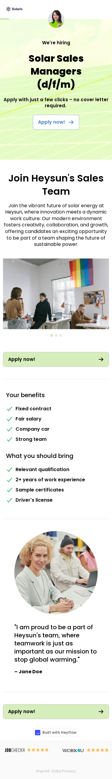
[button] (105, 294)
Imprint (43, 771)
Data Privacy (64, 771)
